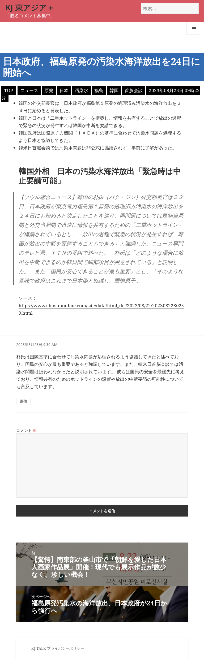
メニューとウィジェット (193, 34)
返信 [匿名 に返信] (23, 401)
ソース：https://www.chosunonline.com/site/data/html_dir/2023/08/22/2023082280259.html (101, 305)
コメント (26, 430)
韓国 (113, 90)
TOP (8, 90)
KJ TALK (38, 648)
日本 (64, 90)
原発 (48, 90)
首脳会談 (134, 90)
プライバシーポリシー (65, 648)
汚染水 (81, 90)
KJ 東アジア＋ (29, 7)
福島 (98, 90)
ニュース (29, 90)
